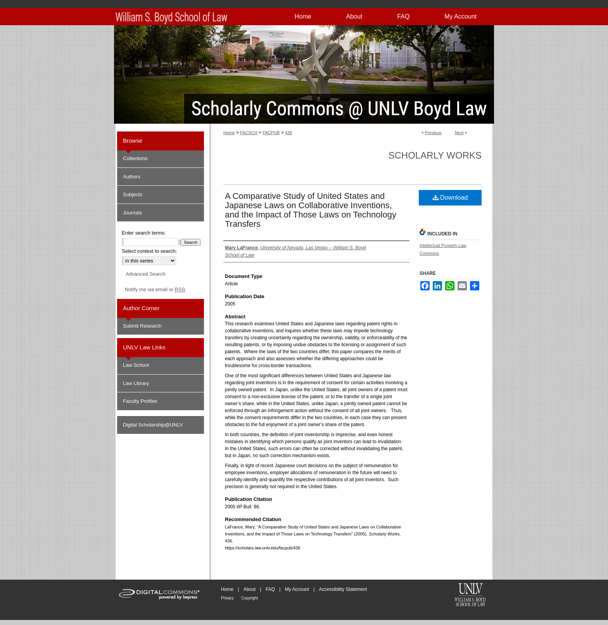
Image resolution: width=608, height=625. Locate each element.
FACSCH (248, 132)
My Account (297, 589)
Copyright (249, 598)
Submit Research (142, 326)
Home (229, 132)
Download (450, 197)
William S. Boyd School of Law (470, 595)
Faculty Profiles (140, 401)
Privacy (227, 598)
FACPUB (271, 132)
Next (459, 132)
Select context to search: (149, 251)
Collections (135, 158)
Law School (136, 365)
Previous (433, 132)
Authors (131, 177)
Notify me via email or (155, 290)
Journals (132, 213)
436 (288, 132)
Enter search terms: (144, 233)
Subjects (132, 194)
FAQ (270, 589)
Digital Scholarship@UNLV (153, 425)
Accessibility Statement (343, 589)
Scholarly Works (435, 155)
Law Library (136, 383)
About (250, 589)
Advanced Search (146, 274)
